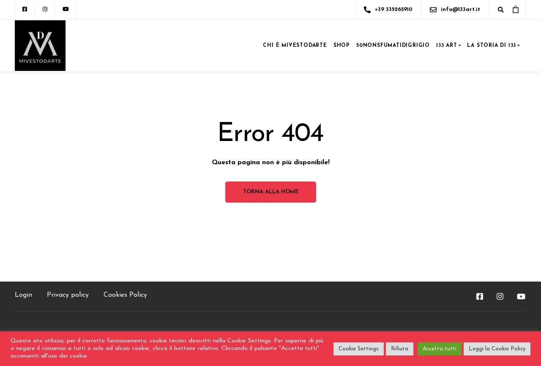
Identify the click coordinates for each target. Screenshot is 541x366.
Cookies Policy (125, 295)
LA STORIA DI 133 (491, 45)
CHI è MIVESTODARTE (295, 45)
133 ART (446, 45)
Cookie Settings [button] (359, 349)
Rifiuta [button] (399, 349)
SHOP (341, 45)
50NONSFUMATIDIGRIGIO (393, 45)
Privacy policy (68, 295)
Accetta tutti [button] (439, 349)
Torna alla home (270, 192)
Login (23, 295)
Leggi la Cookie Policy (497, 349)
